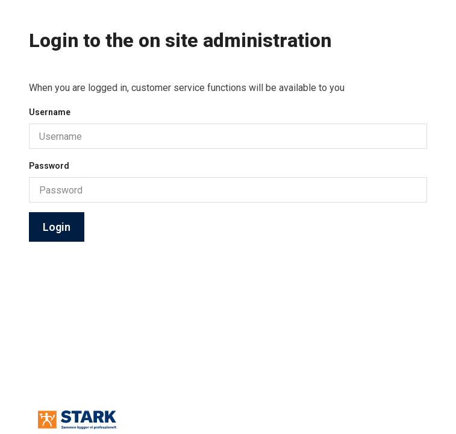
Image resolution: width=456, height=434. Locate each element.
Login (56, 227)
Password (49, 166)
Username (49, 112)
